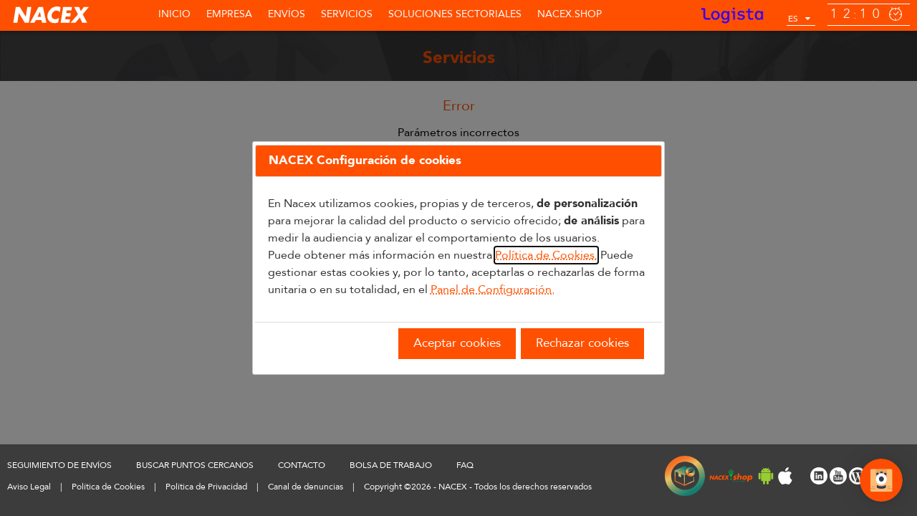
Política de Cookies (108, 486)
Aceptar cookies (457, 343)
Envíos (286, 14)
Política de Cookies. (546, 255)
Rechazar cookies (582, 343)
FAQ (465, 465)
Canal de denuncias (305, 486)
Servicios (347, 14)
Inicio (174, 14)
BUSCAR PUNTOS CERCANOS (195, 465)
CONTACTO (301, 465)
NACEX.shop (569, 14)
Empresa (229, 14)
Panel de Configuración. (492, 289)
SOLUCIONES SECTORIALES (455, 14)
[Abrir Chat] (881, 482)
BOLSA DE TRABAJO (391, 465)
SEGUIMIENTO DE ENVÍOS (59, 465)
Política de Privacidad (206, 486)
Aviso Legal (29, 486)
